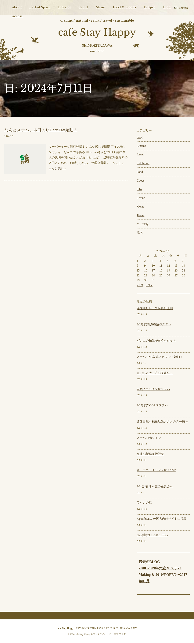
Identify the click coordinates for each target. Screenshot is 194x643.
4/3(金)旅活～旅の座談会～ (155, 373)
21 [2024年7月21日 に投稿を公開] (183, 270)
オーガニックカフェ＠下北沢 (156, 470)
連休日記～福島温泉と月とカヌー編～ (162, 421)
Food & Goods (124, 7)
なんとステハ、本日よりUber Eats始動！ (40, 130)
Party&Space (40, 7)
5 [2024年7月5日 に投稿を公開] (167, 260)
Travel (140, 215)
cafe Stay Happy (97, 32)
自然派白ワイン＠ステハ (153, 389)
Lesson (141, 197)
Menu (100, 7)
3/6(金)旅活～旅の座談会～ (155, 486)
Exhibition (143, 163)
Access (17, 16)
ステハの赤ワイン (149, 437)
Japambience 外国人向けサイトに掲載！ (163, 518)
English (183, 8)
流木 (140, 232)
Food (140, 171)
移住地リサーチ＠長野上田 (155, 308)
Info (139, 189)
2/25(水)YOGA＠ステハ (152, 535)
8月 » (149, 285)
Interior (64, 7)
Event (83, 7)
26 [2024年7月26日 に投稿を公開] (168, 275)
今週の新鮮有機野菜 (150, 454)
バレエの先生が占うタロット (156, 340)
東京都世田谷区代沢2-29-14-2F (102, 628)
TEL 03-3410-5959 (128, 628)
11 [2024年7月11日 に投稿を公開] (160, 265)
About (17, 7)
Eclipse (149, 7)
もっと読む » (57, 168)
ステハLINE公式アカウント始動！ (160, 356)
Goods (141, 180)
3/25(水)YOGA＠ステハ (152, 405)
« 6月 (140, 285)
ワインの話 (144, 502)
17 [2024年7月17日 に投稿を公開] (153, 270)
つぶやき (143, 224)
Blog (167, 7)
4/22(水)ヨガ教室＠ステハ (154, 324)
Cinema (141, 145)
